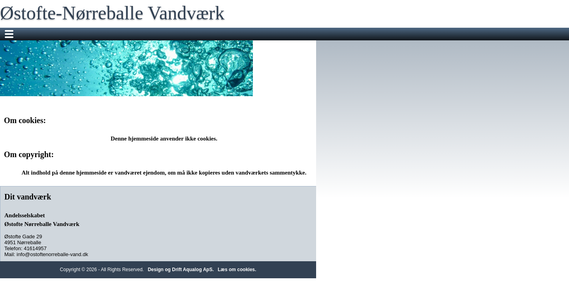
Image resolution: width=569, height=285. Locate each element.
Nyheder (103, 34)
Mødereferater (331, 34)
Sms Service (246, 34)
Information (287, 34)
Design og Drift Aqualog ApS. (307, 229)
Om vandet (373, 34)
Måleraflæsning (200, 34)
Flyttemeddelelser (148, 34)
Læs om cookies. (363, 229)
